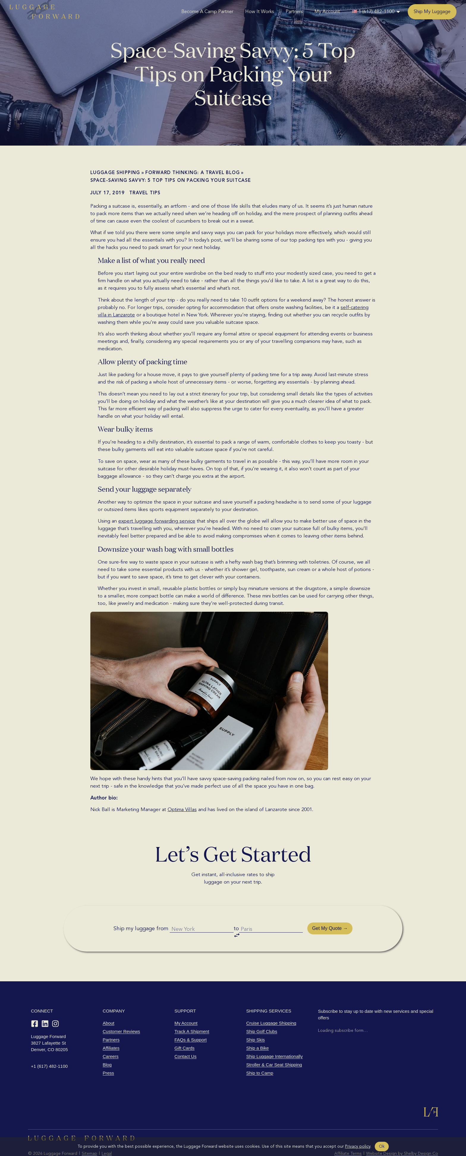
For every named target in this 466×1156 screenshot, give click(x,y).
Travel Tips (144, 192)
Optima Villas (182, 809)
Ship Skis (255, 1023)
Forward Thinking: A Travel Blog (192, 172)
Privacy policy (357, 1146)
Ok (382, 1146)
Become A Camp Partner (207, 12)
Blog (107, 1048)
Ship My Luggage (432, 12)
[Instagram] (55, 1007)
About (108, 1006)
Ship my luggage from (135, 920)
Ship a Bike (257, 1031)
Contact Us (185, 1039)
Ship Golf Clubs (261, 1014)
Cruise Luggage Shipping (271, 1006)
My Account (327, 12)
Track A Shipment (191, 1014)
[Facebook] (34, 1007)
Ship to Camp (259, 1056)
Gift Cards (184, 1031)
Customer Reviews (121, 1014)
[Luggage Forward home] (44, 11)
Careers (111, 1039)
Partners (294, 12)
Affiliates (111, 1031)
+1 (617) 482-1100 (49, 1049)
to (237, 921)
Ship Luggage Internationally (274, 1039)
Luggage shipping (115, 172)
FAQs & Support (190, 1023)
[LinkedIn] (45, 1007)
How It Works (259, 12)
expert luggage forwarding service (156, 521)
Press (108, 1056)
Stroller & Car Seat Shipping (274, 1048)
